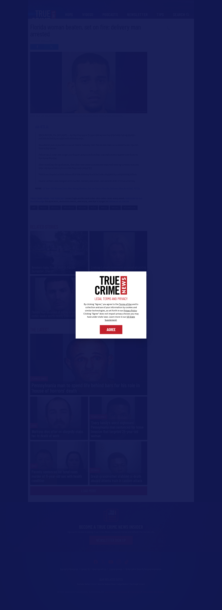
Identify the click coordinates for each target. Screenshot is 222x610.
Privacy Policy (130, 310)
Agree (111, 329)
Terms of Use (125, 304)
